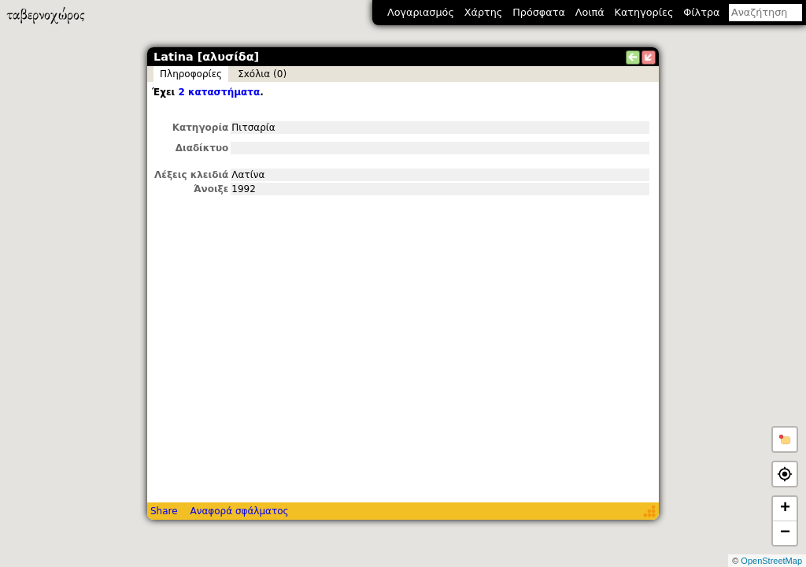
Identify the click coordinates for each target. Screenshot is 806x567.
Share (164, 511)
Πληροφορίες (191, 74)
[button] (785, 439)
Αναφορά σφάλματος (239, 511)
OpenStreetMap (771, 560)
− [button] (785, 533)
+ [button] (785, 509)
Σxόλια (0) (262, 74)
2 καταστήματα (219, 92)
